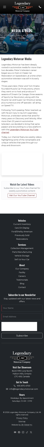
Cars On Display (22, 228)
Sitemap (22, 421)
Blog (22, 283)
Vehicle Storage (22, 256)
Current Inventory (22, 224)
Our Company (22, 269)
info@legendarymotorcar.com (23, 389)
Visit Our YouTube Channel (22, 195)
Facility (22, 272)
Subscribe (22, 335)
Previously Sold (22, 235)
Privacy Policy (22, 418)
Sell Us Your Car (22, 259)
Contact (22, 287)
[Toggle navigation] (4, 7)
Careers (22, 276)
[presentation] (19, 326)
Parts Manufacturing (22, 252)
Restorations (22, 239)
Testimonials (22, 280)
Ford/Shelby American (22, 232)
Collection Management (22, 248)
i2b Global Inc (26, 425)
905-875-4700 (23, 386)
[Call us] (40, 7)
